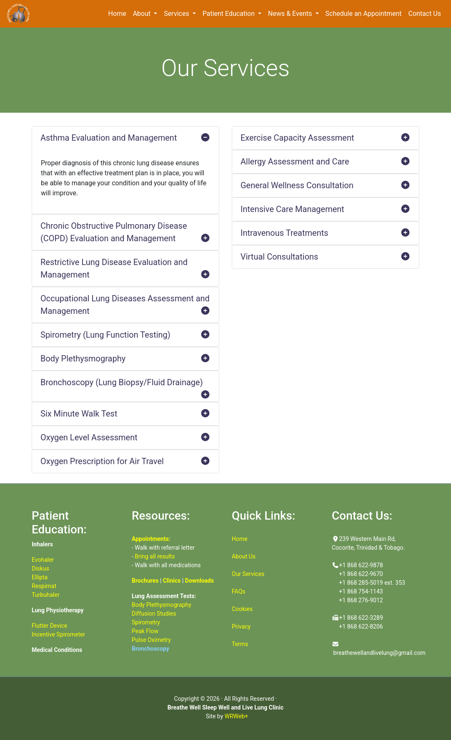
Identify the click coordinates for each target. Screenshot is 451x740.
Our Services (248, 574)
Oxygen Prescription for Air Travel (125, 461)
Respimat (44, 586)
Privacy (241, 626)
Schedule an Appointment (365, 13)
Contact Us (424, 14)
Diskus (40, 568)
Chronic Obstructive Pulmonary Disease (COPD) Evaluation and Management (125, 233)
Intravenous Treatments (326, 233)
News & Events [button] (290, 14)
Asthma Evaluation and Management (125, 137)
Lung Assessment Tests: (164, 596)
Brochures (145, 580)
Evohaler (43, 559)
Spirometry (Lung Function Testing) (125, 334)
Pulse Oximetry (151, 639)
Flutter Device (49, 625)
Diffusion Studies (154, 613)
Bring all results (155, 556)
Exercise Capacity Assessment (326, 137)
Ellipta (40, 577)
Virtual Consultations (326, 256)
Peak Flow (145, 631)
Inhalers (42, 544)
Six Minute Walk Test (125, 413)
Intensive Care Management (326, 209)
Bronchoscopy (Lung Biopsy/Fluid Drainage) (125, 385)
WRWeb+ (236, 716)
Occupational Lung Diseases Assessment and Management (125, 305)
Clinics (172, 580)
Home (119, 13)
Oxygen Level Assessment (125, 437)
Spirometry (146, 622)
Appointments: (151, 538)
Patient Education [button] (229, 14)
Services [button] (177, 14)
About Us (244, 556)
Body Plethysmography (125, 358)
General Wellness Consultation (326, 185)
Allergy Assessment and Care (326, 161)
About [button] (143, 14)
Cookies (242, 609)
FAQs (239, 591)
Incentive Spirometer (58, 634)
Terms (240, 644)
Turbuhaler (46, 594)
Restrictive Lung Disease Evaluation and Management (125, 269)
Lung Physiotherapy (58, 610)
